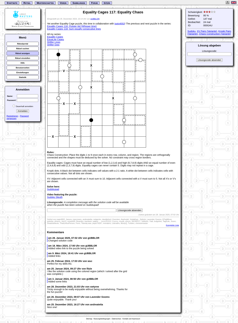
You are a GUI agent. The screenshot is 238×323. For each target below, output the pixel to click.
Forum (94, 3)
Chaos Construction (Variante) (215, 34)
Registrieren (12, 116)
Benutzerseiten (23, 68)
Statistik (22, 77)
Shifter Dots (53, 44)
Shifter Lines (53, 42)
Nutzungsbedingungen (102, 319)
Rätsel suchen (22, 49)
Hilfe (22, 63)
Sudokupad (53, 189)
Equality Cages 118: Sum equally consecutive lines (74, 29)
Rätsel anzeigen (22, 53)
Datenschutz (116, 319)
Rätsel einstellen (22, 58)
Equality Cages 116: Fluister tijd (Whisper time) (72, 26)
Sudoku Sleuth (55, 197)
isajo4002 (120, 23)
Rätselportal (22, 44)
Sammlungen (79, 3)
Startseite (12, 3)
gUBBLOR (94, 19)
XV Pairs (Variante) (207, 31)
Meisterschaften (45, 3)
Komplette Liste (172, 225)
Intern (107, 3)
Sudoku (191, 31)
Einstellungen (22, 72)
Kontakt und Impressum (131, 319)
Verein (63, 3)
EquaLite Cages (55, 39)
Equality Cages (55, 37)
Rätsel (27, 3)
